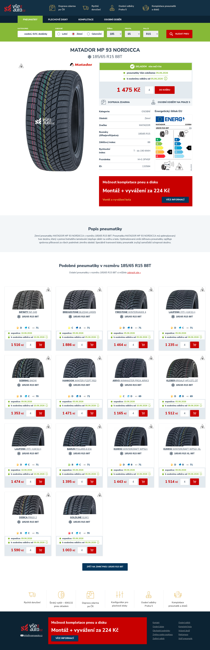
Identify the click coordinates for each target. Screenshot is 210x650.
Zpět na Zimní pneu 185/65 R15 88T (105, 566)
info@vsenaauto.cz (31, 635)
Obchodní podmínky (160, 628)
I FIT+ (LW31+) (182, 312)
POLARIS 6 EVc (79, 449)
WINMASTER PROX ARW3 (131, 380)
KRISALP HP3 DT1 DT (182, 380)
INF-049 (28, 312)
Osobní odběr (116, 19)
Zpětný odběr (157, 640)
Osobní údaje (157, 624)
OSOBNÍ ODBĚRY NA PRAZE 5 (174, 102)
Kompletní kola (185, 624)
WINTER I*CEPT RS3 (79, 380)
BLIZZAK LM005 (79, 312)
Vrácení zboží (184, 628)
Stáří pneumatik (183, 638)
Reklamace (183, 632)
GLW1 (79, 517)
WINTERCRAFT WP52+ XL (182, 449)
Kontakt (154, 620)
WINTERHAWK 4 (130, 312)
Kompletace (88, 19)
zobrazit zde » (134, 272)
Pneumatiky (30, 19)
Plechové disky (59, 19)
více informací (145, 191)
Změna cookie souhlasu (157, 634)
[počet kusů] (148, 90)
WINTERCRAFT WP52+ (131, 449)
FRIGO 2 (28, 517)
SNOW (28, 380)
